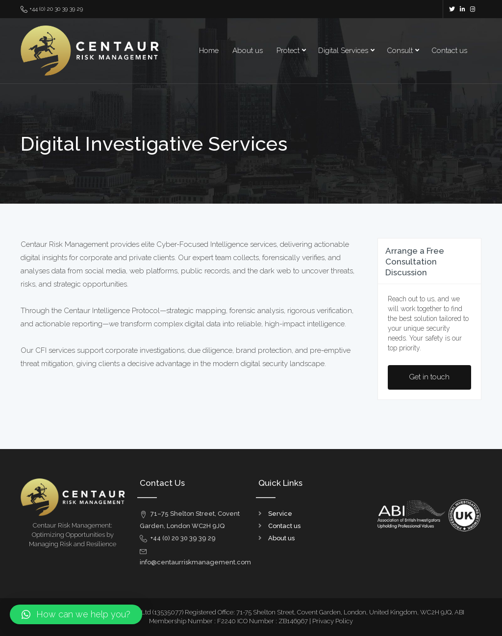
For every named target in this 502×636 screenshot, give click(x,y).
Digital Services (343, 50)
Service (280, 513)
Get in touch (429, 376)
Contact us (449, 50)
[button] (76, 614)
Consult (400, 50)
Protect (288, 50)
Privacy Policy (332, 621)
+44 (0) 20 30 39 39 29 (52, 9)
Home (209, 50)
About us (247, 50)
